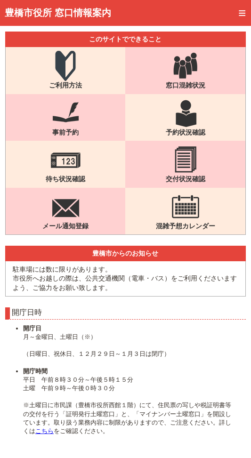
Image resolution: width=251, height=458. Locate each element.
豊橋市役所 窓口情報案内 (58, 13)
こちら (44, 430)
